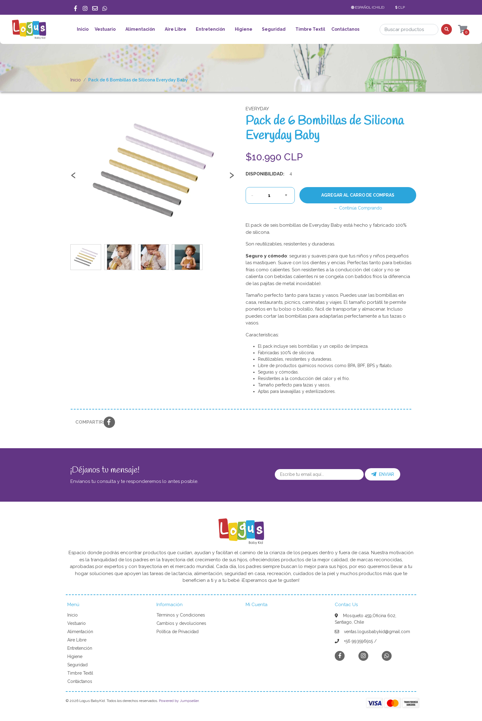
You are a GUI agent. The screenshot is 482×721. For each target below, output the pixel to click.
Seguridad (274, 29)
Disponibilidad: (265, 174)
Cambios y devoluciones (181, 623)
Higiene (243, 29)
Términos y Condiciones (180, 615)
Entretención (210, 29)
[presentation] (73, 178)
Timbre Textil (310, 29)
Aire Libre (175, 29)
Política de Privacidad (177, 631)
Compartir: (87, 422)
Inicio (83, 29)
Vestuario (105, 29)
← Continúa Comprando (358, 208)
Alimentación (140, 29)
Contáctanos (345, 29)
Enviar (382, 474)
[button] (369, 7)
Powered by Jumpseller (179, 701)
